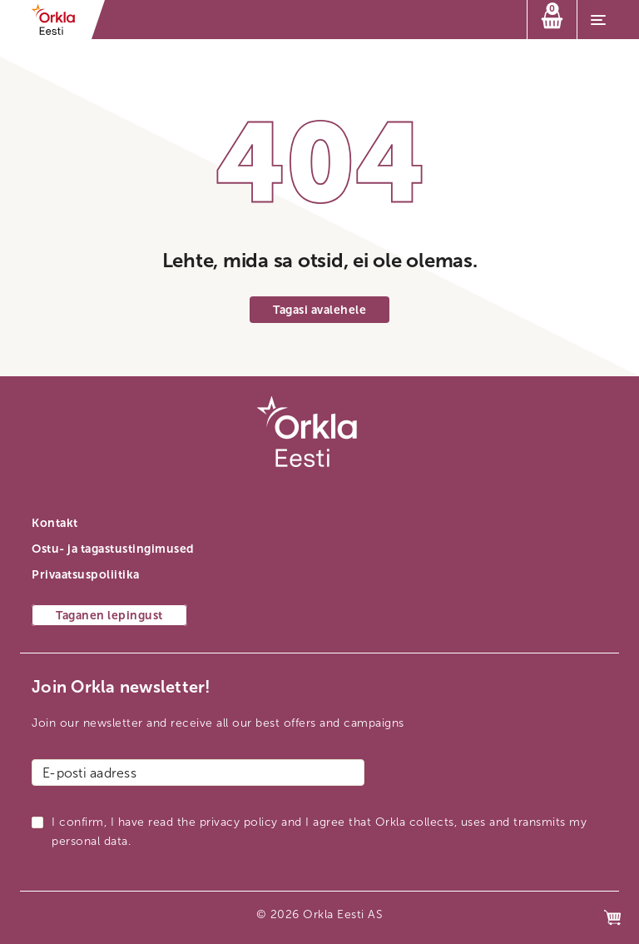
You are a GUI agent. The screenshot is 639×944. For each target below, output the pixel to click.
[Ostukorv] (552, 19)
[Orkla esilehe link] (59, 19)
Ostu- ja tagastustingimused (113, 549)
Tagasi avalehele (319, 310)
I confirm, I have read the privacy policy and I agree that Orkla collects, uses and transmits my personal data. (319, 831)
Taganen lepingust (109, 616)
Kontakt (55, 523)
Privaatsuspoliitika (86, 575)
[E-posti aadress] (198, 772)
